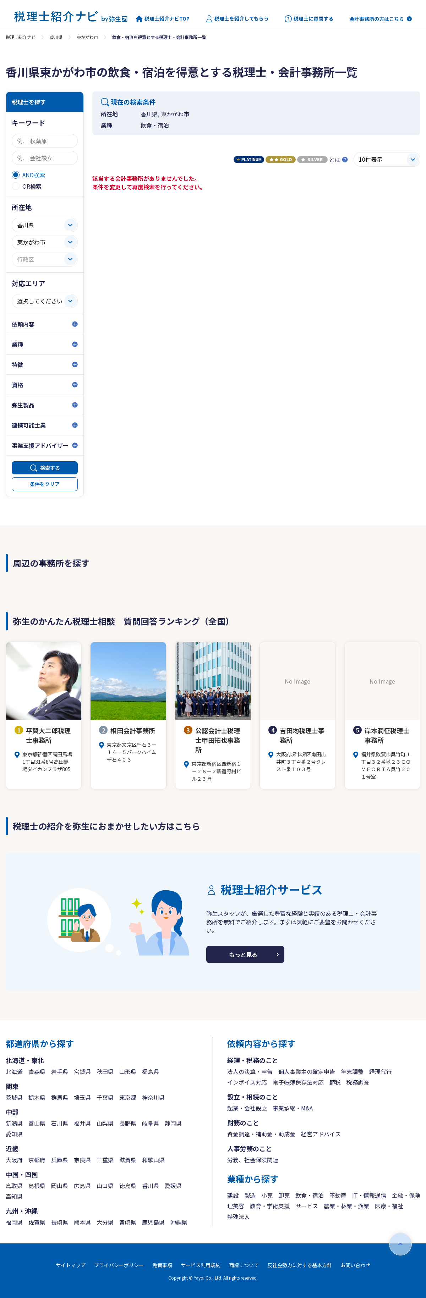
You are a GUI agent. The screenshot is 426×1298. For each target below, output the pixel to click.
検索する (50, 467)
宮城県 (82, 1071)
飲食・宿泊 (309, 1195)
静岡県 (173, 1123)
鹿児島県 (153, 1222)
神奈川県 (153, 1097)
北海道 (14, 1071)
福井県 (82, 1123)
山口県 (105, 1185)
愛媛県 (173, 1185)
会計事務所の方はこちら (376, 19)
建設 (233, 1195)
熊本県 (82, 1222)
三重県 (105, 1159)
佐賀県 (36, 1222)
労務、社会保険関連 (252, 1159)
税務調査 (357, 1082)
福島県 (150, 1071)
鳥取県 (14, 1185)
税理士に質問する (309, 18)
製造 (250, 1195)
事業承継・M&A (293, 1108)
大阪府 (14, 1159)
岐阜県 (150, 1123)
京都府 (36, 1159)
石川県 (59, 1123)
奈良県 (82, 1159)
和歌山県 (153, 1159)
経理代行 (380, 1071)
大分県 (105, 1222)
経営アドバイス (321, 1134)
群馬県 (59, 1097)
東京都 (127, 1097)
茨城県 (14, 1097)
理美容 (235, 1206)
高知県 (14, 1196)
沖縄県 (178, 1222)
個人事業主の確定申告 (306, 1071)
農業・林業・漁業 (346, 1206)
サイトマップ (71, 1265)
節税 (335, 1082)
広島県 (82, 1185)
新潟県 (14, 1123)
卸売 (284, 1195)
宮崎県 (127, 1222)
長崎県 (59, 1222)
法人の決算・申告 (250, 1071)
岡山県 (59, 1185)
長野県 (127, 1123)
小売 (267, 1195)
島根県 (36, 1185)
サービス (306, 1206)
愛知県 (14, 1134)
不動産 (337, 1195)
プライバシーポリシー (119, 1265)
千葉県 (105, 1097)
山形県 (127, 1071)
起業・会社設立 (247, 1108)
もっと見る (243, 954)
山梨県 (105, 1123)
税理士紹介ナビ (21, 37)
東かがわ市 (87, 37)
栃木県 (36, 1097)
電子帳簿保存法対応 (298, 1082)
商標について (244, 1265)
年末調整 (352, 1071)
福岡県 (14, 1222)
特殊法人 (238, 1216)
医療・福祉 (389, 1206)
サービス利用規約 (200, 1265)
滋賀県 (127, 1159)
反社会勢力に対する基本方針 (299, 1265)
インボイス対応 (247, 1082)
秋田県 (105, 1071)
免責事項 (162, 1265)
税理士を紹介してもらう (237, 18)
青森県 (36, 1071)
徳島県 (127, 1185)
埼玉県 (82, 1097)
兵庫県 (59, 1159)
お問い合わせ (355, 1265)
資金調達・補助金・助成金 (261, 1134)
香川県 (56, 37)
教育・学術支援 (270, 1206)
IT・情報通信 (369, 1195)
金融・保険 (406, 1195)
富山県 (36, 1123)
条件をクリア (45, 484)
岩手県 (59, 1071)
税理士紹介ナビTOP (163, 18)
